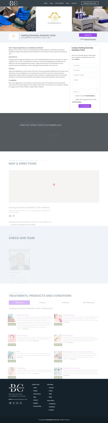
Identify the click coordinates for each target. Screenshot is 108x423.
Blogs (50, 397)
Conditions (52, 406)
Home (45, 3)
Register (36, 403)
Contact (74, 3)
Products (51, 409)
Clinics (51, 390)
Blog (67, 3)
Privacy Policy (37, 406)
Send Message (84, 106)
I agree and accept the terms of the (84, 101)
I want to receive (83, 96)
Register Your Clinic (90, 3)
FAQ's (51, 3)
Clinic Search (59, 3)
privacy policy (76, 102)
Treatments (52, 403)
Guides (35, 390)
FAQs (50, 393)
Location (51, 387)
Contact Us (88, 35)
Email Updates (90, 96)
